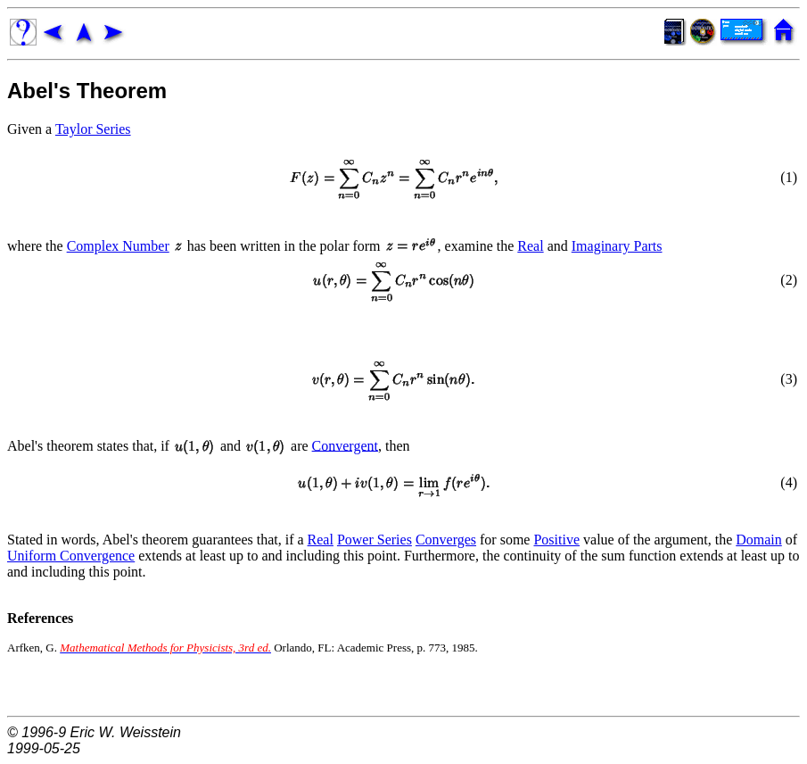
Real (530, 245)
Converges (446, 539)
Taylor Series (93, 129)
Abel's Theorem (87, 91)
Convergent (345, 445)
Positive (556, 539)
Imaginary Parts (617, 245)
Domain (759, 539)
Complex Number (118, 245)
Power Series (374, 539)
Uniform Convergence (71, 555)
